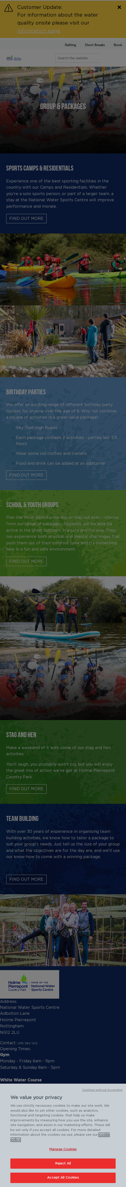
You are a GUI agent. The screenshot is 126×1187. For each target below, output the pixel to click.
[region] (63, 1135)
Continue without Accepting (102, 1090)
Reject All (63, 1163)
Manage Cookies (63, 1149)
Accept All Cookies (63, 1177)
